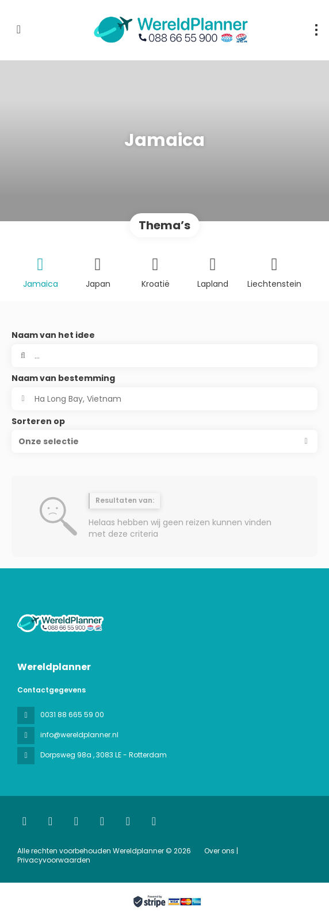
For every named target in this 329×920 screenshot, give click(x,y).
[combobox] (164, 398)
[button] (164, 441)
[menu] (316, 30)
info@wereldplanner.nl (79, 735)
